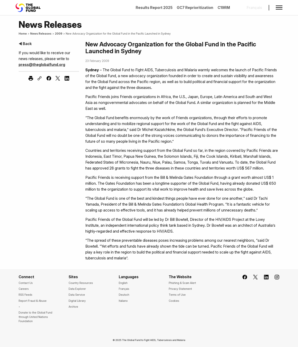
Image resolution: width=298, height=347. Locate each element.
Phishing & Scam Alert (182, 282)
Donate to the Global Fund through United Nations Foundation (35, 317)
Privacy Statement (180, 288)
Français (124, 288)
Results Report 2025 (154, 7)
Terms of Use (177, 294)
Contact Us (26, 282)
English (123, 282)
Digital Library (77, 300)
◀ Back (25, 43)
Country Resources (81, 282)
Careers (24, 288)
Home (23, 33)
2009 (58, 33)
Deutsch (124, 294)
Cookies (174, 300)
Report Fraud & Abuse (33, 300)
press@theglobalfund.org (42, 64)
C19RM (224, 7)
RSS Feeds (25, 294)
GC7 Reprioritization (195, 7)
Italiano (123, 300)
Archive (73, 306)
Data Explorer (77, 288)
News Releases (41, 33)
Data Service (77, 294)
